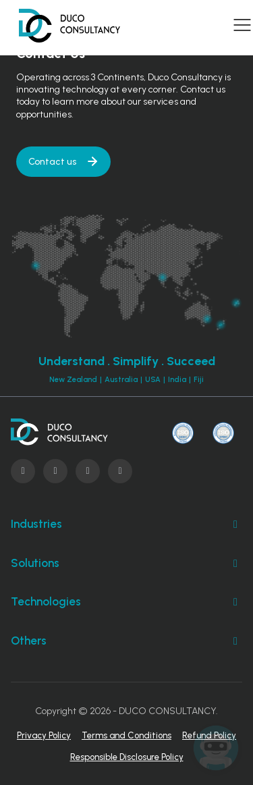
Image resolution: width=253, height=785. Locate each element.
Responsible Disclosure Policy (127, 757)
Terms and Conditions (126, 735)
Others (126, 641)
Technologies (126, 602)
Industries (126, 524)
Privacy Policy (44, 735)
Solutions (126, 564)
